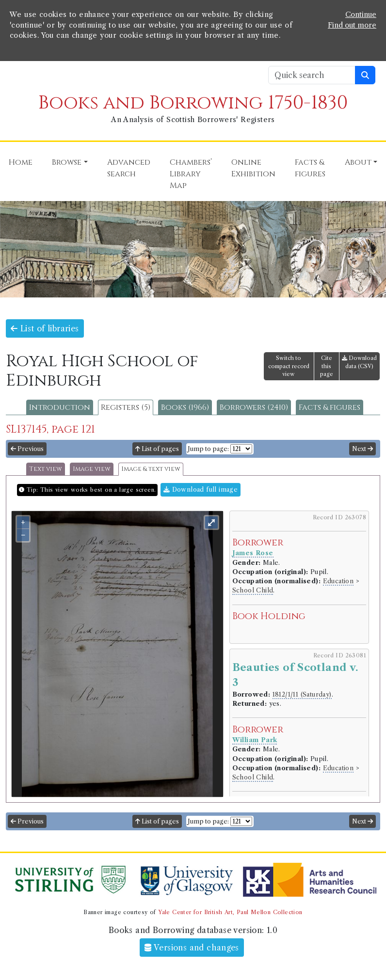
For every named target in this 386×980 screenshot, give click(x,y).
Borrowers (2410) (254, 407)
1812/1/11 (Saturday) (302, 694)
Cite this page (326, 365)
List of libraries (45, 328)
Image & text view (150, 469)
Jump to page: (208, 448)
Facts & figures (329, 407)
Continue (360, 14)
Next (362, 448)
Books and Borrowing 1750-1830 (193, 102)
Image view (92, 469)
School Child (252, 589)
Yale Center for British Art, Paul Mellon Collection (230, 911)
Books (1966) (185, 407)
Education (338, 580)
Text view (45, 469)
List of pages (157, 448)
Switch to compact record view (288, 365)
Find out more (352, 24)
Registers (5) (125, 407)
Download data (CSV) (359, 361)
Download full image (200, 489)
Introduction (59, 407)
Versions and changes (192, 947)
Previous (27, 448)
